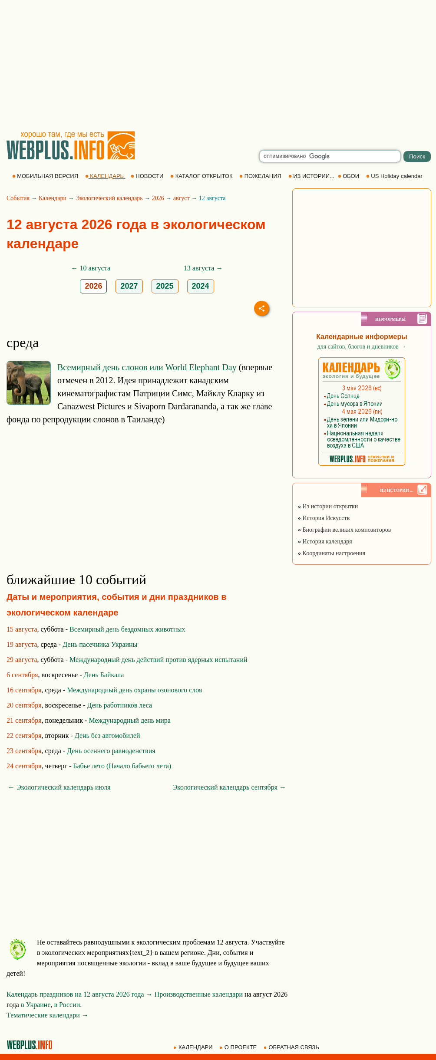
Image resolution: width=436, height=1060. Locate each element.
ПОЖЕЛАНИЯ (261, 176)
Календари (52, 198)
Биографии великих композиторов (344, 530)
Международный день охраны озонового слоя (134, 690)
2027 (129, 286)
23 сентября (24, 750)
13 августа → (203, 268)
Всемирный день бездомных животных (127, 629)
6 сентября (22, 674)
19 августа (22, 644)
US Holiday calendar (395, 176)
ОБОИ (349, 176)
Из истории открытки (327, 506)
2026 (158, 198)
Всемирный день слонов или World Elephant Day (147, 367)
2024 (200, 286)
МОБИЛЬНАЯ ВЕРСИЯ (46, 176)
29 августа (22, 659)
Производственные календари (199, 994)
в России (67, 1004)
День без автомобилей (107, 735)
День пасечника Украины (100, 644)
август (181, 198)
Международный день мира (129, 720)
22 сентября (24, 735)
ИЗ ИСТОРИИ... (312, 176)
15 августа (22, 629)
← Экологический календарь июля (59, 787)
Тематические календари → (48, 1015)
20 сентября (24, 705)
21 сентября (24, 720)
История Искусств (323, 518)
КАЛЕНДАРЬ (105, 176)
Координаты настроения (331, 553)
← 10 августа (91, 268)
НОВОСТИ (148, 176)
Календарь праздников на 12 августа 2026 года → (80, 994)
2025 (165, 286)
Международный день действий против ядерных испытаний (158, 659)
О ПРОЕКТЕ (238, 1047)
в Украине (36, 1004)
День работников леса (119, 705)
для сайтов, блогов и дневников (361, 346)
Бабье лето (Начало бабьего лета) (122, 766)
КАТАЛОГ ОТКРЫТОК (202, 176)
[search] (330, 156)
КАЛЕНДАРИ (193, 1047)
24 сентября (24, 766)
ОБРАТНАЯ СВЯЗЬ (292, 1047)
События (18, 198)
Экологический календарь (109, 198)
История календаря (324, 541)
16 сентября (24, 690)
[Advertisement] (218, 65)
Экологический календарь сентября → (229, 787)
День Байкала (104, 674)
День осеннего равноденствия (111, 750)
